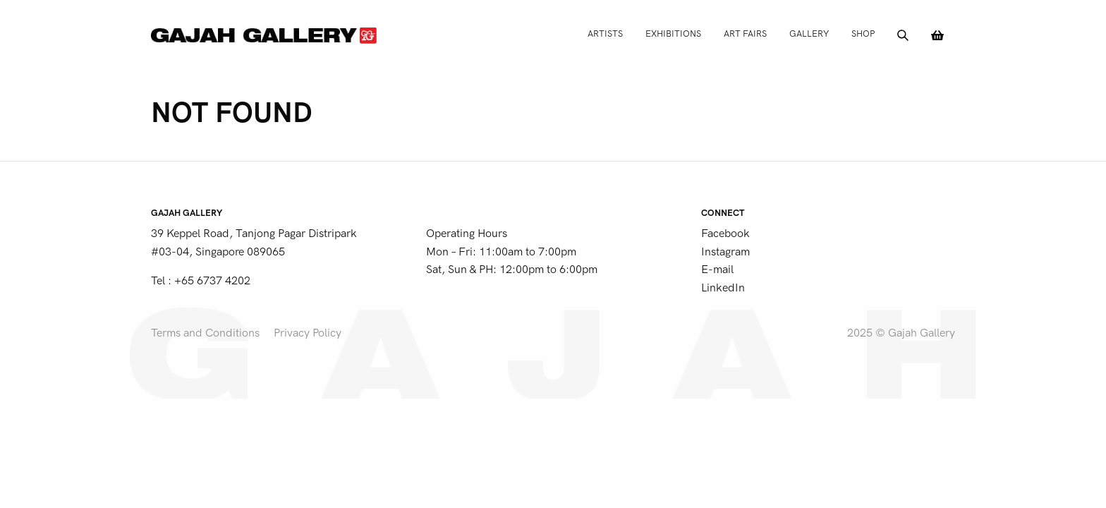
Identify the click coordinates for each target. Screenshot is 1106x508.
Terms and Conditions (205, 333)
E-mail (717, 269)
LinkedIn (723, 288)
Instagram (725, 252)
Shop (863, 33)
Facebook (725, 233)
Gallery (809, 33)
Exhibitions (673, 33)
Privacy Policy (307, 333)
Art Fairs (745, 33)
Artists (605, 33)
